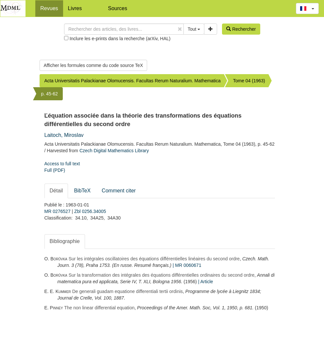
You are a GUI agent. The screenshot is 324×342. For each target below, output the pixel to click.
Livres (75, 8)
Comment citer (119, 190)
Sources (117, 8)
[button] (307, 8)
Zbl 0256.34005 (90, 211)
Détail (56, 190)
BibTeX (82, 190)
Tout (194, 29)
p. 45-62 (49, 93)
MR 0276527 (58, 211)
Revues (49, 8)
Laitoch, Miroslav (64, 135)
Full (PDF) (54, 170)
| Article (205, 281)
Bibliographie (65, 241)
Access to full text (62, 163)
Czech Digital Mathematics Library (114, 150)
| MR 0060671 (187, 265)
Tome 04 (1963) (249, 80)
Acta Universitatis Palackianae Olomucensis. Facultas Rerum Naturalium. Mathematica (132, 80)
